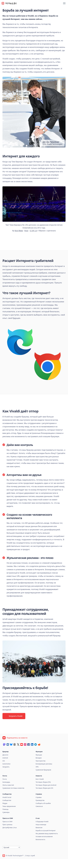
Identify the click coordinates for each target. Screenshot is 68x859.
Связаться (39, 806)
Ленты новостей (8, 785)
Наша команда (41, 825)
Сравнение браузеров (43, 770)
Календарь (6, 782)
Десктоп (5, 755)
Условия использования (44, 836)
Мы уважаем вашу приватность (47, 833)
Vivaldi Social (6, 797)
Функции (39, 755)
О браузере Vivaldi (42, 822)
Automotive (6, 764)
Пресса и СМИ (7, 822)
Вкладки (39, 758)
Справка (39, 797)
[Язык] (11, 847)
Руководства (40, 800)
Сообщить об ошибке (43, 803)
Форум (4, 803)
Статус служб (30, 856)
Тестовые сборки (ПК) (43, 782)
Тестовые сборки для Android (46, 785)
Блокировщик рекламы (44, 764)
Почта (4, 779)
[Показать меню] (64, 3)
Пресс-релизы (7, 825)
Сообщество (6, 800)
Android (5, 758)
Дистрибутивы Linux (9, 827)
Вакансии (39, 827)
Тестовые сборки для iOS (44, 788)
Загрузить (5, 767)
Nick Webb (19, 231)
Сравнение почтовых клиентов (13, 788)
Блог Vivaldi (40, 779)
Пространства (40, 761)
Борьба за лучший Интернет (46, 830)
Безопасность (40, 839)
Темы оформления (9, 806)
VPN (37, 767)
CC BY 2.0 (33, 231)
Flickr (26, 231)
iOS (3, 761)
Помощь (5, 809)
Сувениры (6, 812)
